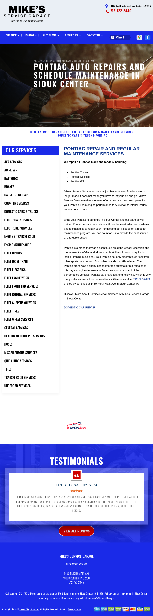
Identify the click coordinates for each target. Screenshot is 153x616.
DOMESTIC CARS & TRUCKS (76, 137)
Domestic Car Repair (79, 309)
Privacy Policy (74, 610)
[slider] (76, 492)
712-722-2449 (120, 10)
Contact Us (93, 35)
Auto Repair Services (76, 565)
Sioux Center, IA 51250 (83, 61)
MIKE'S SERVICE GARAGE (46, 133)
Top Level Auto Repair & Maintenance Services (98, 133)
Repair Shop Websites (29, 610)
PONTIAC (101, 137)
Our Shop (11, 35)
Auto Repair (49, 35)
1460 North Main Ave (60, 61)
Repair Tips (71, 35)
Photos (29, 35)
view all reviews (77, 532)
